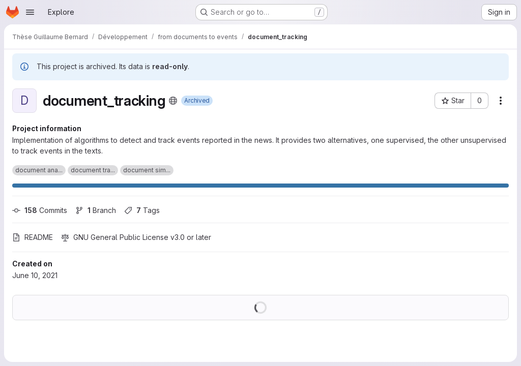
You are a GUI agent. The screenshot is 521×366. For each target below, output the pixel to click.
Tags (142, 210)
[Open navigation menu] (30, 12)
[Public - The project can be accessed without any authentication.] (173, 101)
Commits (39, 210)
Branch (95, 210)
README (32, 237)
